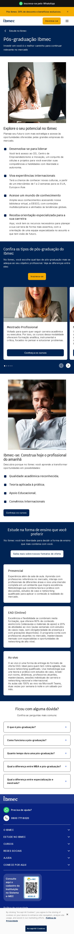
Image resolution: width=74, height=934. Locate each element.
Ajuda (7, 858)
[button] (37, 727)
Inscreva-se (51, 21)
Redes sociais (12, 851)
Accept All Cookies (36, 928)
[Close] (67, 914)
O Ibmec (8, 830)
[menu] (67, 20)
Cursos (8, 844)
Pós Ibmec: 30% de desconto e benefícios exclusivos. (33, 11)
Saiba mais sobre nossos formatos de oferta (37, 554)
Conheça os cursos (35, 353)
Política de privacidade (15, 907)
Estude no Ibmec (14, 837)
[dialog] (37, 921)
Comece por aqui (14, 865)
